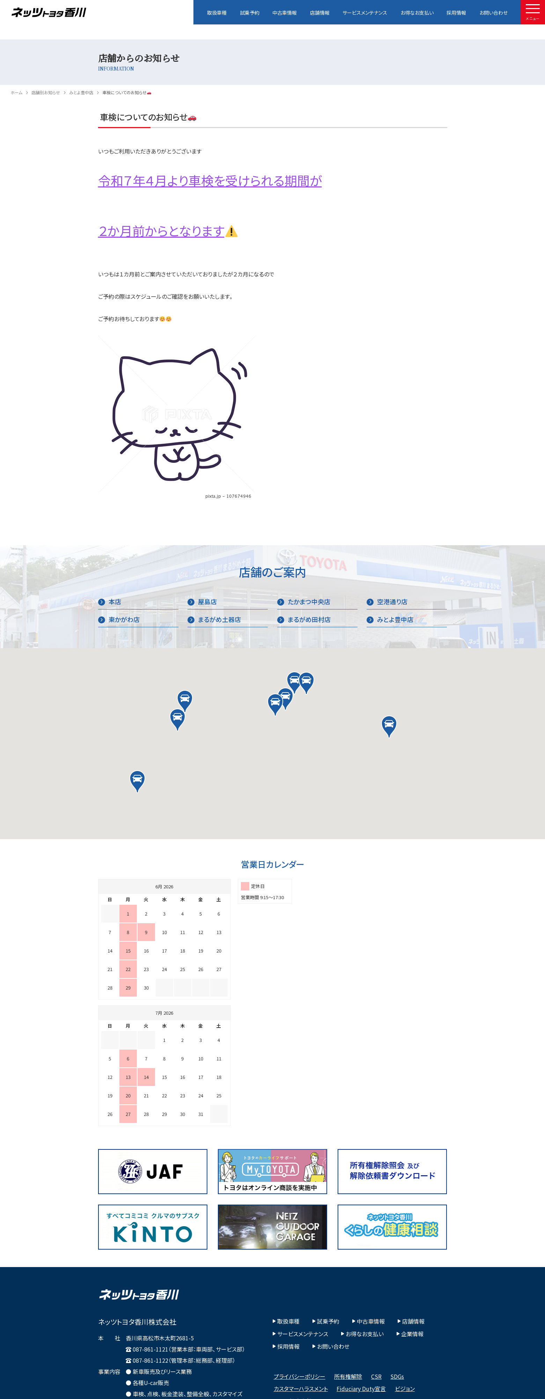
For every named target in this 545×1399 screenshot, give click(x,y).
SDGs (397, 1250)
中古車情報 (284, 12)
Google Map (118, 1305)
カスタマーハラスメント (301, 1262)
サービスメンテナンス (365, 12)
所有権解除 (348, 1250)
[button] (294, 683)
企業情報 (410, 1207)
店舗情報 (320, 12)
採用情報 (456, 12)
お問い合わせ (493, 12)
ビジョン (405, 1262)
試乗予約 (249, 12)
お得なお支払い (417, 12)
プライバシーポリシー (299, 1250)
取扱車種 (217, 12)
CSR (376, 1250)
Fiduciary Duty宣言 (361, 1262)
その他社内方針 (293, 1274)
